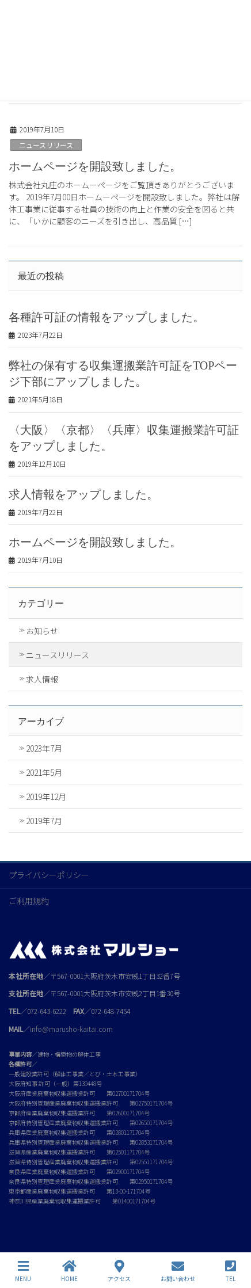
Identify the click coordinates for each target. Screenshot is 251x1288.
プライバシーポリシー (49, 875)
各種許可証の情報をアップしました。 (106, 317)
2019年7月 (44, 820)
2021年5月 (44, 772)
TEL (230, 1271)
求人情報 (42, 679)
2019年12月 (46, 796)
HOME (69, 1271)
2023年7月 (44, 748)
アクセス (119, 1271)
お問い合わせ (178, 1271)
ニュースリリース (46, 145)
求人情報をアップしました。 (83, 494)
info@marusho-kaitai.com (71, 1029)
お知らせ (42, 631)
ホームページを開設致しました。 (95, 166)
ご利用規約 (29, 900)
